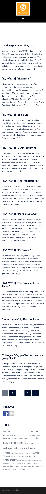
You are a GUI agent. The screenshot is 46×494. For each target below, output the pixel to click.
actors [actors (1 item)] (13, 431)
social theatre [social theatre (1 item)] (19, 463)
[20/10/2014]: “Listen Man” (16, 78)
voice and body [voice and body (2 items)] (37, 466)
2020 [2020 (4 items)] (8, 431)
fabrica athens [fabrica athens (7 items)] (25, 448)
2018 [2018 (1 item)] (4, 431)
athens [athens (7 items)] (36, 431)
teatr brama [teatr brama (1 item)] (27, 463)
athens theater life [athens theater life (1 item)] (8, 435)
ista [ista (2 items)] (23, 453)
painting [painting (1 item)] (12, 456)
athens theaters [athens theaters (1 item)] (18, 435)
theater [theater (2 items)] (12, 466)
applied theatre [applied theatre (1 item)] (25, 431)
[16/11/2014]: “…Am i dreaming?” (20, 147)
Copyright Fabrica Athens (10, 490)
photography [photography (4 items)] (10, 460)
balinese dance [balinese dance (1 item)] (27, 435)
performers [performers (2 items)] (30, 456)
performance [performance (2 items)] (20, 456)
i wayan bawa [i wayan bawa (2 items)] (30, 453)
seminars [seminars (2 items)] (11, 463)
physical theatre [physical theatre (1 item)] (21, 460)
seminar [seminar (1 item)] (5, 463)
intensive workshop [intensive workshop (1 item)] (16, 453)
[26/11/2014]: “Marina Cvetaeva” (20, 214)
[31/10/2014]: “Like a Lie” (15, 114)
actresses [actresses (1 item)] (18, 431)
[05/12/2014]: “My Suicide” (16, 250)
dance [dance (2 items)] (14, 438)
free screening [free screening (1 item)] (38, 449)
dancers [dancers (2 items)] (20, 438)
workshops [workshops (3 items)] (24, 469)
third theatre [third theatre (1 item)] (27, 466)
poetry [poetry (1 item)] (28, 460)
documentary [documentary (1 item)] (26, 438)
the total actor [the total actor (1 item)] (19, 466)
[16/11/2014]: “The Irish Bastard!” (20, 180)
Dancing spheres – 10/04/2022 (18, 45)
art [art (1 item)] (31, 431)
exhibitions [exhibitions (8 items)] (16, 442)
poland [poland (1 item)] (32, 460)
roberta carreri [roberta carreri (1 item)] (38, 460)
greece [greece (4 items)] (6, 452)
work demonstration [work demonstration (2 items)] (11, 469)
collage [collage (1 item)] (9, 438)
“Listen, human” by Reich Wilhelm (20, 319)
